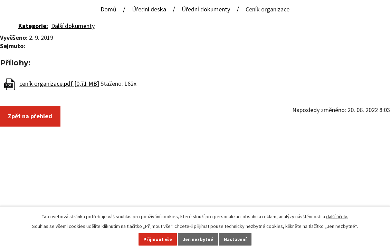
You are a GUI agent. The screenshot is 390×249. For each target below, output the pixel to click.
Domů (108, 9)
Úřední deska (149, 9)
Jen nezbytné (198, 239)
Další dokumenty (73, 26)
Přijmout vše (157, 239)
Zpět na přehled (30, 116)
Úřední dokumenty (206, 9)
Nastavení (235, 239)
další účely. (337, 216)
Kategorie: (33, 26)
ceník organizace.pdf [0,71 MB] (59, 83)
